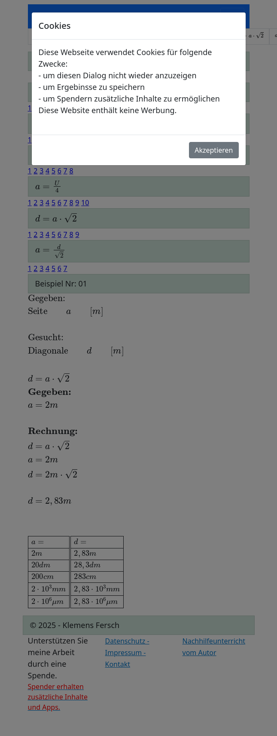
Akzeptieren (214, 150)
